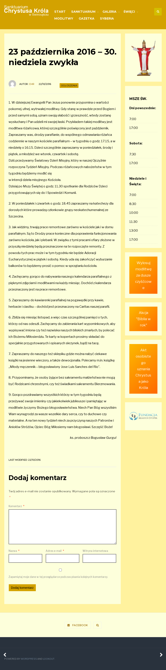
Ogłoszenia (69, 85)
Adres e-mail (55, 550)
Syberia (107, 18)
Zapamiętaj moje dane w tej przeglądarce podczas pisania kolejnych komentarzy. (58, 576)
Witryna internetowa (95, 550)
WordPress (29, 659)
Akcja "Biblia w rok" (143, 318)
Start (60, 12)
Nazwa (14, 550)
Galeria (109, 12)
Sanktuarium (83, 12)
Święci (129, 12)
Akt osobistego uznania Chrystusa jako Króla (143, 364)
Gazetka (86, 18)
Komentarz (16, 506)
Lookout (48, 659)
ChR (31, 84)
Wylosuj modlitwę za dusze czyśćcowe (143, 274)
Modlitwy (63, 18)
